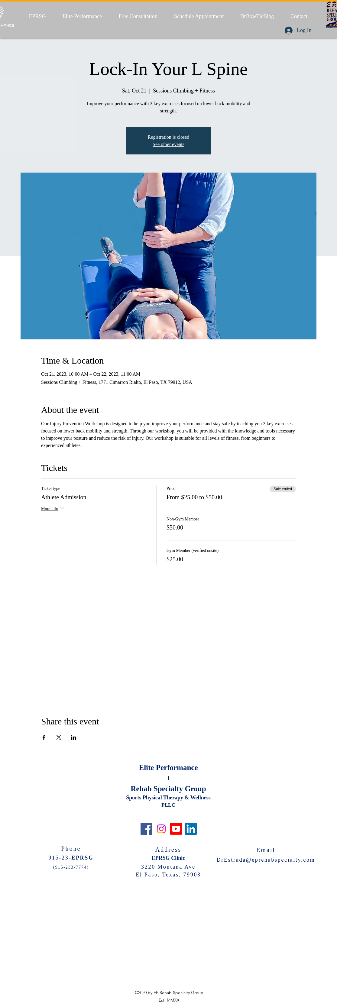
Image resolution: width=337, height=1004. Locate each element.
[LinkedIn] (191, 829)
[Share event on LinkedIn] (73, 737)
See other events (168, 144)
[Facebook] (146, 829)
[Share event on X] (59, 737)
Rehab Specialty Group (168, 789)
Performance (177, 767)
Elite (147, 767)
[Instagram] (161, 829)
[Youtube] (176, 829)
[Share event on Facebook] (44, 737)
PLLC (168, 805)
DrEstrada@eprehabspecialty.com (266, 860)
